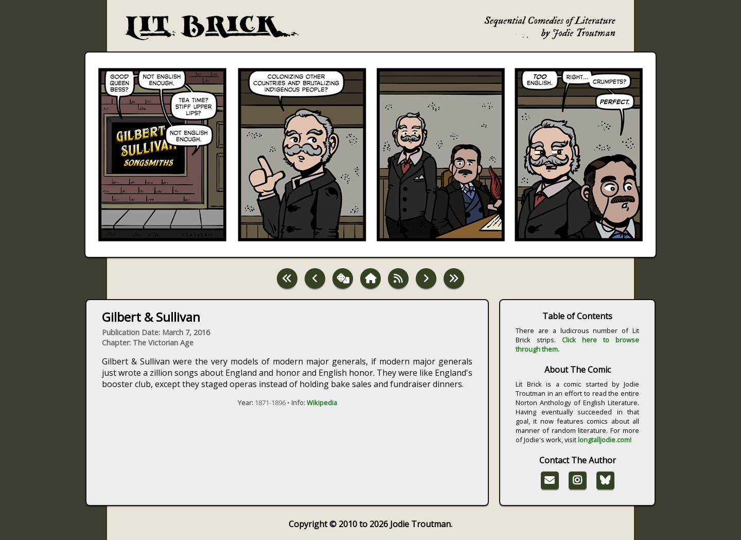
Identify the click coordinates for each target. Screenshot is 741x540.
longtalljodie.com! (604, 439)
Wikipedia (322, 402)
